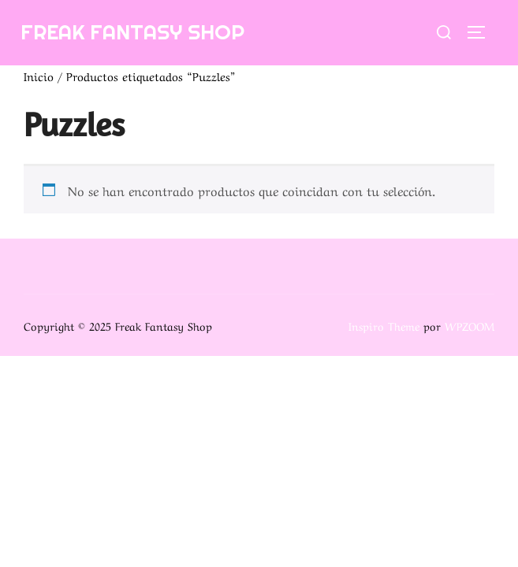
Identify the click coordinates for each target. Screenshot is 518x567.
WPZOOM (469, 325)
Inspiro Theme (383, 325)
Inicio (39, 75)
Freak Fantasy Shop (132, 32)
